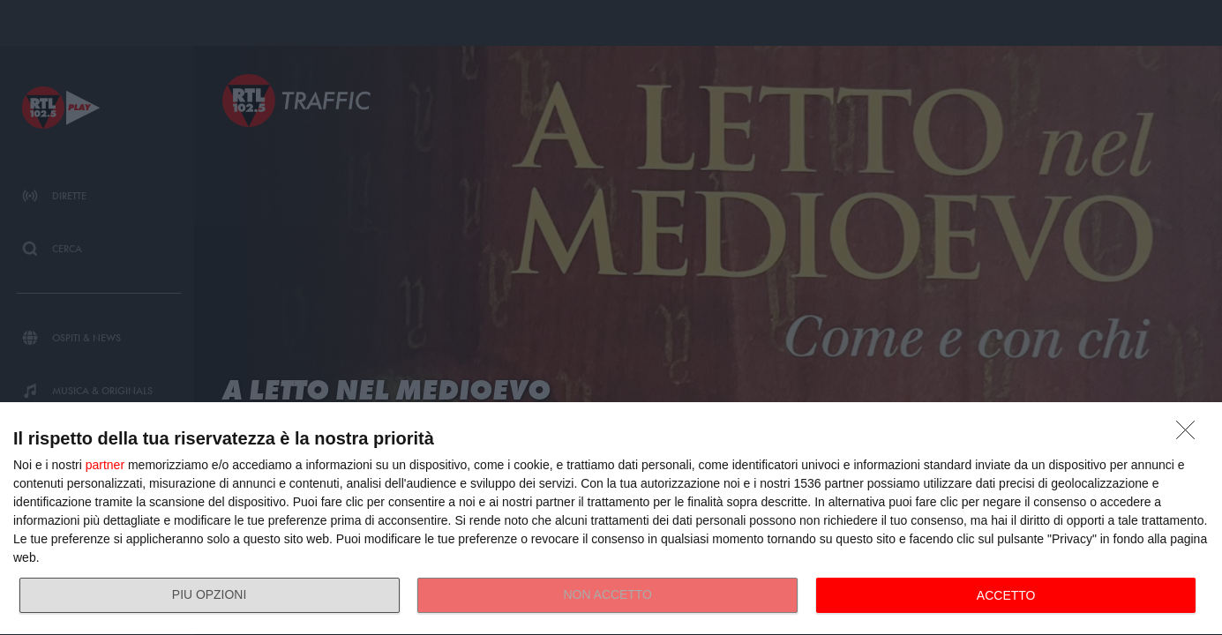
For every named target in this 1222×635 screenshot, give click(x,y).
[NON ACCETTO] (1190, 435)
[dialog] (611, 519)
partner (105, 465)
